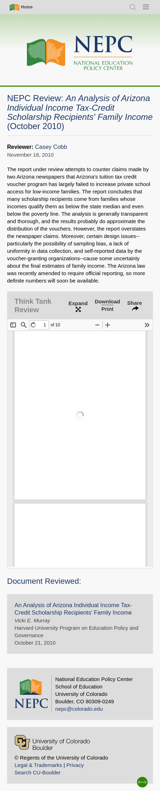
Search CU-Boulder (38, 772)
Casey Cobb (51, 147)
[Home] (80, 53)
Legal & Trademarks (38, 765)
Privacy (75, 765)
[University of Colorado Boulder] (52, 742)
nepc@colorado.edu (79, 709)
